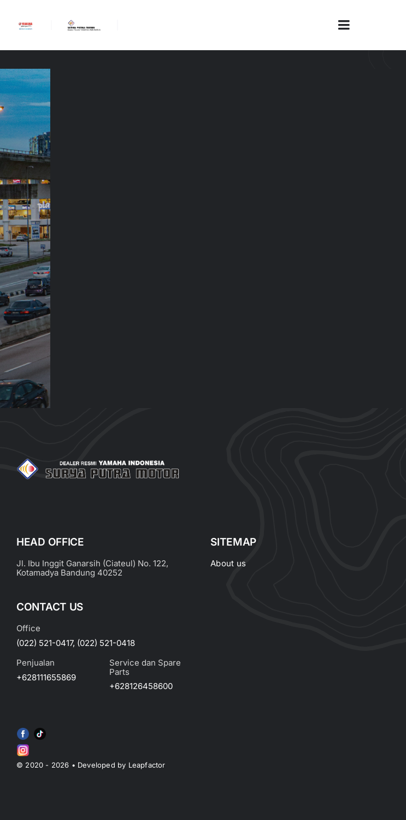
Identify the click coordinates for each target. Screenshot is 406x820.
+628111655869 (46, 677)
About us (228, 563)
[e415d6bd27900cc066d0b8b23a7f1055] (40, 730)
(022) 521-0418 (106, 643)
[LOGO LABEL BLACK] (84, 24)
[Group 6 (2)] (23, 746)
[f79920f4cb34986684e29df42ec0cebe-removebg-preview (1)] (23, 730)
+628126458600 (141, 686)
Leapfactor (147, 765)
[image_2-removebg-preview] (25, 25)
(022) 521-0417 (44, 643)
